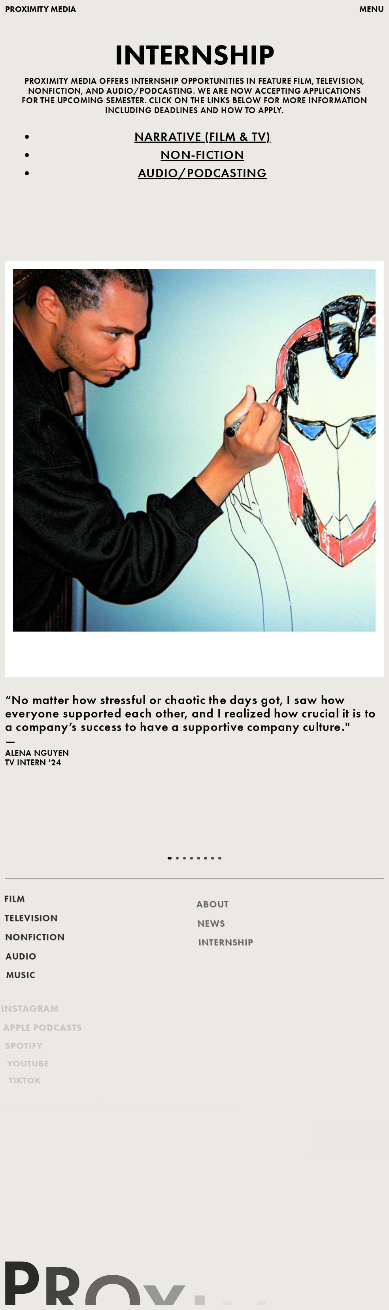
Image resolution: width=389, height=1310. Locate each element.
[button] (170, 858)
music (23, 985)
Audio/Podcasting (202, 174)
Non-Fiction (202, 155)
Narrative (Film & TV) (202, 137)
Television (30, 932)
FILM (11, 912)
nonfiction (34, 950)
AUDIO (22, 968)
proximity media (40, 9)
